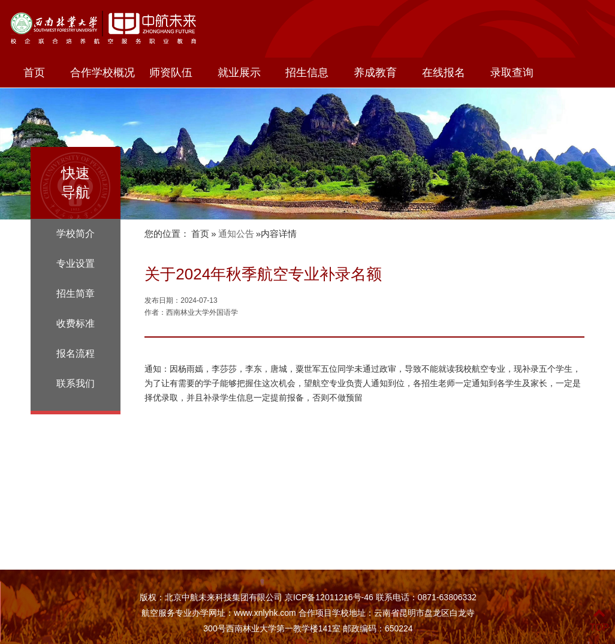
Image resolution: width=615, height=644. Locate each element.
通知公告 (236, 233)
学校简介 (75, 233)
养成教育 (375, 73)
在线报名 (443, 73)
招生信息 (306, 73)
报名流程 (75, 353)
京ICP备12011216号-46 (329, 597)
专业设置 (75, 263)
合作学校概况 (102, 73)
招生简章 (75, 293)
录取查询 (511, 73)
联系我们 (75, 383)
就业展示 (239, 73)
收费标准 (75, 323)
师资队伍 (170, 73)
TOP (599, 620)
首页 (34, 73)
